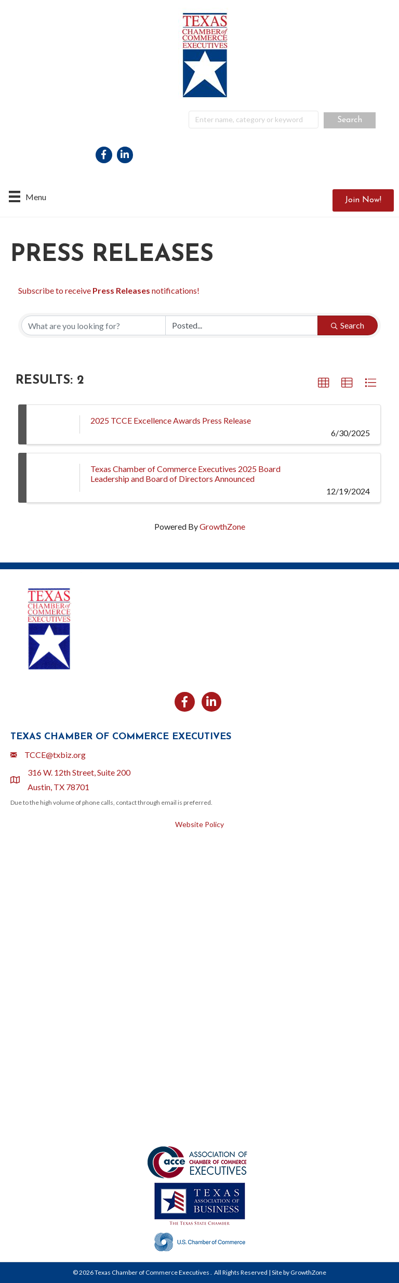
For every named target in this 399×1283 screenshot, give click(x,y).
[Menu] (27, 196)
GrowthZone (222, 526)
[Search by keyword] (93, 325)
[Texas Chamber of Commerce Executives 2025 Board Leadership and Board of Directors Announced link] (53, 478)
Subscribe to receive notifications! (109, 290)
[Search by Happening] (241, 325)
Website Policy (199, 824)
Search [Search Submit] (347, 325)
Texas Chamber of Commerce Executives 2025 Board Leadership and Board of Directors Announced (185, 473)
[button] (363, 200)
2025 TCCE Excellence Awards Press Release (170, 420)
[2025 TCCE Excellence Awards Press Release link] (53, 424)
